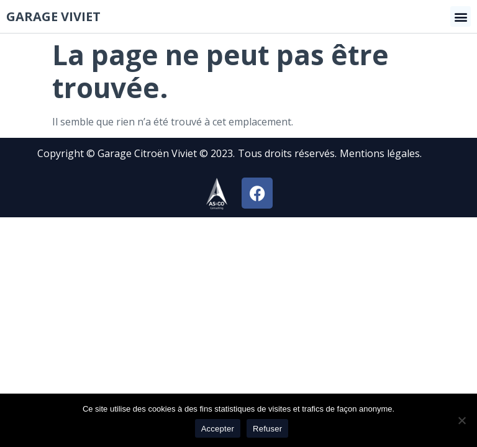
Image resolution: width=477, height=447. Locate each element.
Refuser (267, 428)
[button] (460, 16)
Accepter (217, 428)
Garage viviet (53, 16)
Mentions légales (380, 153)
